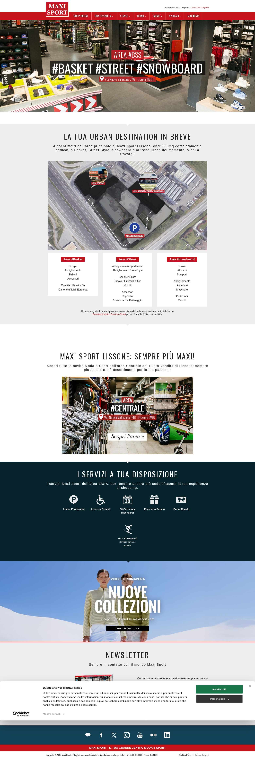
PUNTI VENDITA (103, 16)
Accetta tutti (219, 728)
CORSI (140, 16)
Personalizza (219, 737)
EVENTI (156, 16)
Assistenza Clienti (172, 7)
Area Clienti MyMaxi (200, 7)
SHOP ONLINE (81, 16)
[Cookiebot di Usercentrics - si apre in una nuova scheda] (21, 752)
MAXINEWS (193, 16)
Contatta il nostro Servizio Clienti (109, 314)
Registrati (186, 7)
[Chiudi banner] (250, 725)
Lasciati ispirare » (127, 628)
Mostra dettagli (52, 752)
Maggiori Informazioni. (151, 719)
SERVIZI (124, 16)
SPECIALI (174, 16)
